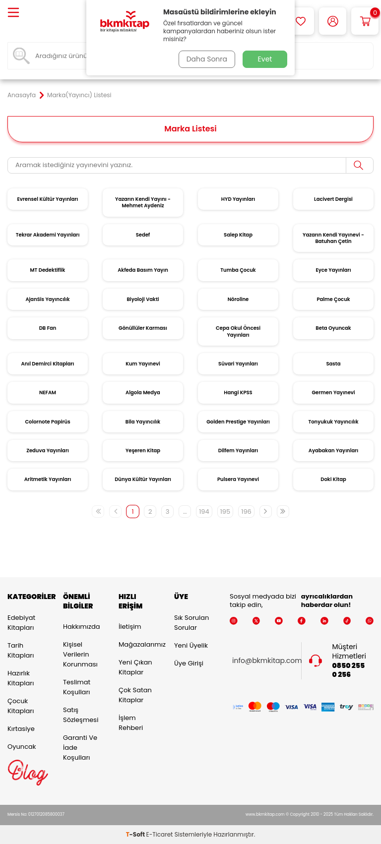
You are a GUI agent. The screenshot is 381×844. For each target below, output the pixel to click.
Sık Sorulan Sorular (191, 622)
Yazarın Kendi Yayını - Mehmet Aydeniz (143, 202)
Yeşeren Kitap (143, 450)
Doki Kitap (333, 479)
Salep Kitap (238, 235)
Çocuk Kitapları (20, 706)
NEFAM (47, 392)
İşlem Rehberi (131, 722)
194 (204, 511)
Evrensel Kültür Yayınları (47, 199)
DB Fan (48, 328)
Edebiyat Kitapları (21, 622)
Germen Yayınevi (333, 392)
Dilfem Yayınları (238, 450)
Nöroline (238, 299)
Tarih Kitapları (20, 650)
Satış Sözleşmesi (80, 714)
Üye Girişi (188, 663)
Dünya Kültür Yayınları (143, 479)
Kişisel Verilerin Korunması (80, 654)
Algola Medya (143, 392)
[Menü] (13, 13)
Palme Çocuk (333, 299)
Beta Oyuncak (333, 328)
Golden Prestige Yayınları (238, 421)
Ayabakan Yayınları (333, 450)
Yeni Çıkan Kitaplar (135, 667)
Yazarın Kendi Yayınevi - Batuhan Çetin (333, 238)
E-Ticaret (159, 834)
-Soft (136, 834)
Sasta (333, 363)
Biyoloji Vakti (143, 299)
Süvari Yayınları (238, 363)
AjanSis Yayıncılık (47, 299)
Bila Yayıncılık (143, 421)
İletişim (130, 626)
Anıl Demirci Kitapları (47, 363)
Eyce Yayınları (333, 270)
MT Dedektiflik (47, 270)
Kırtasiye (21, 728)
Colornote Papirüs (47, 421)
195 (225, 511)
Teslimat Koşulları (76, 687)
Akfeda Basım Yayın (143, 270)
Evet (265, 59)
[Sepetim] (365, 21)
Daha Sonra (207, 59)
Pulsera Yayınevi (238, 479)
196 (246, 511)
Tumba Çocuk (237, 270)
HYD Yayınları (238, 199)
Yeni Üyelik (191, 645)
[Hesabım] (332, 21)
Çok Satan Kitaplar (135, 695)
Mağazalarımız (139, 644)
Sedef (143, 235)
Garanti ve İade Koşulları (80, 747)
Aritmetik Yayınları (47, 479)
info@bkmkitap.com (267, 660)
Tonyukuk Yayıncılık (333, 421)
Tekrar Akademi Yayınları (48, 235)
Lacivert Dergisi (333, 199)
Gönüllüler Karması (143, 328)
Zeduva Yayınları (47, 450)
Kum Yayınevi (143, 363)
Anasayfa (21, 95)
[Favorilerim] (300, 21)
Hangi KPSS (238, 392)
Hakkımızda (81, 626)
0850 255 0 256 (348, 670)
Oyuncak (21, 746)
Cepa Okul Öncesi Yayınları (238, 331)
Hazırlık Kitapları (20, 678)
